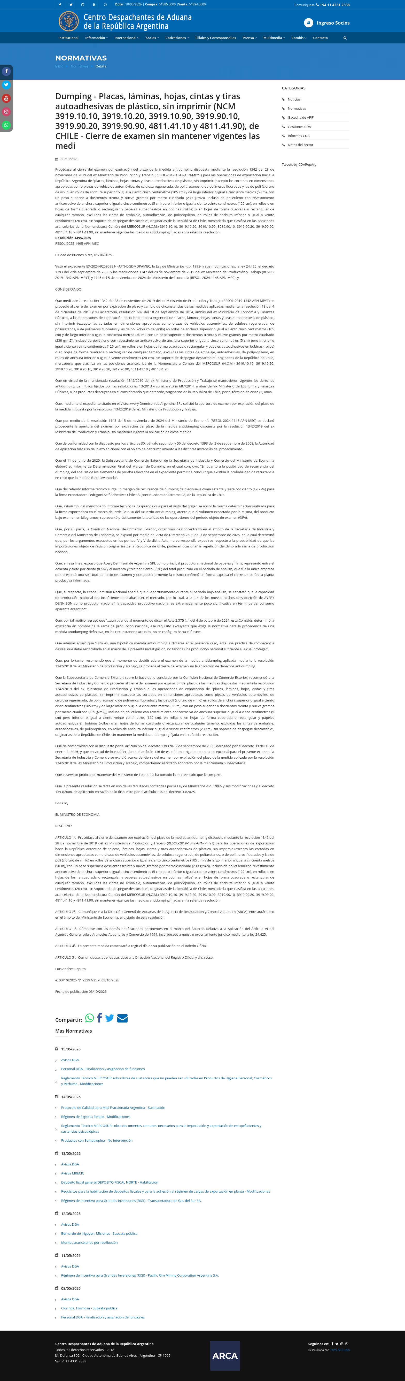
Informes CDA (299, 135)
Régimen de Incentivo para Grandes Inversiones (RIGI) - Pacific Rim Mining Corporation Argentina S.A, (140, 1275)
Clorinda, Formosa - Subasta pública (89, 1308)
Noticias (294, 99)
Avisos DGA (70, 1059)
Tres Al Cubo (340, 1349)
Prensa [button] (250, 37)
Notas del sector (300, 144)
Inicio (59, 66)
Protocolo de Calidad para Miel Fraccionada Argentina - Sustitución (113, 1107)
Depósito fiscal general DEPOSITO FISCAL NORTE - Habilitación (109, 1182)
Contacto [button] (320, 37)
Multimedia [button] (274, 37)
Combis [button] (299, 37)
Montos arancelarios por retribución (89, 1242)
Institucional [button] (68, 37)
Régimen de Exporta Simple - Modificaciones (95, 1116)
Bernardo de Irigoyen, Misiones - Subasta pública (99, 1233)
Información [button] (96, 37)
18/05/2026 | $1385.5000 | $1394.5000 (160, 4)
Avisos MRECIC (72, 1173)
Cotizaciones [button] (177, 37)
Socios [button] (152, 37)
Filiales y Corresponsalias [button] (216, 37)
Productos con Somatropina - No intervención (97, 1140)
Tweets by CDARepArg (299, 164)
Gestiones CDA (299, 126)
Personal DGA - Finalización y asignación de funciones (103, 1068)
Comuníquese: (322, 4)
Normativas (79, 66)
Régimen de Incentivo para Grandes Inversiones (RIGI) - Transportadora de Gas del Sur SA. (131, 1200)
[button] (345, 37)
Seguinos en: (318, 1343)
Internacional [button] (127, 37)
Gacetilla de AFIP (301, 117)
